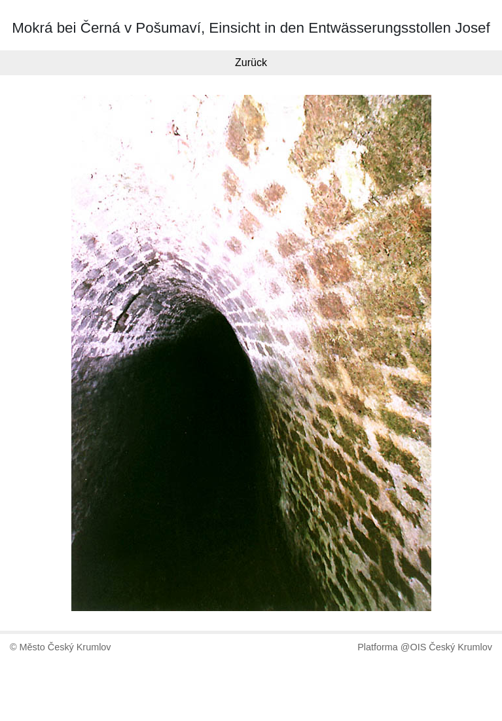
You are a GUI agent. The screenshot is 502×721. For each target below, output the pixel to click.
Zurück (251, 62)
